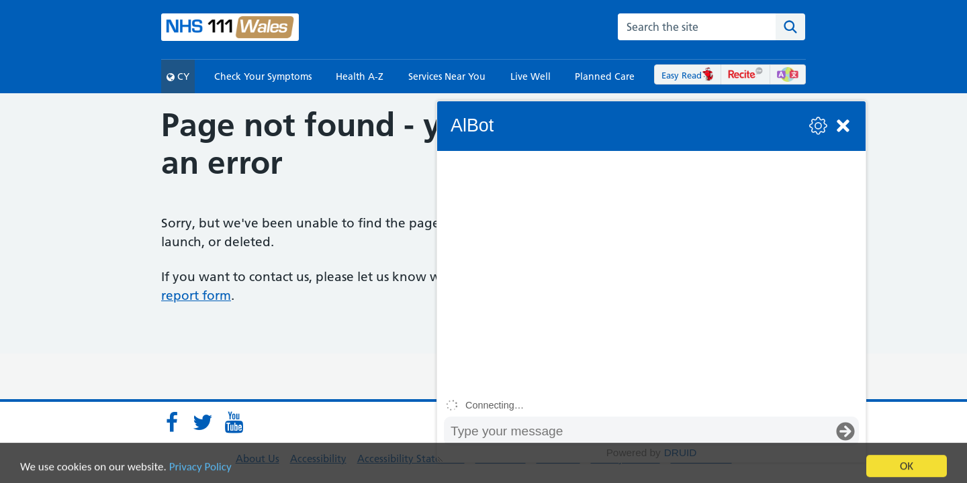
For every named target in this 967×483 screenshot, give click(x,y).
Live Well (530, 76)
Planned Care (605, 76)
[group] (651, 272)
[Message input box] (638, 431)
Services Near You (447, 76)
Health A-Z (359, 76)
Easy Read (688, 75)
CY (178, 76)
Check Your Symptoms (263, 76)
